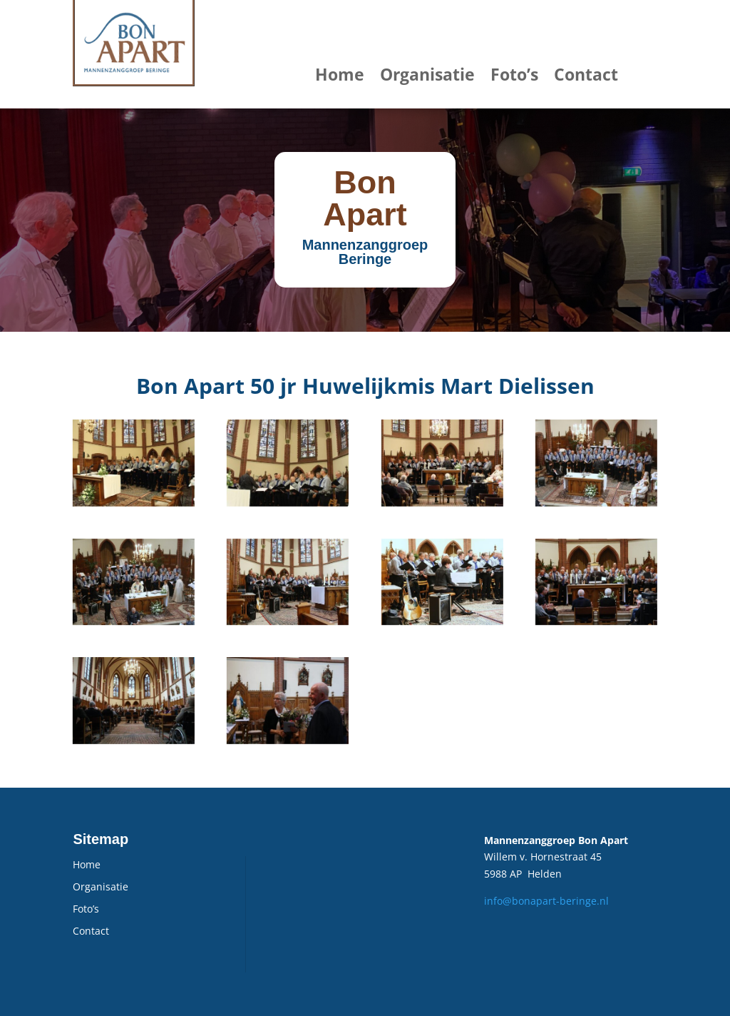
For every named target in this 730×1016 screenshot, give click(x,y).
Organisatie (427, 74)
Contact (586, 74)
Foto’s (514, 74)
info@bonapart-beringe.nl (546, 901)
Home (339, 74)
